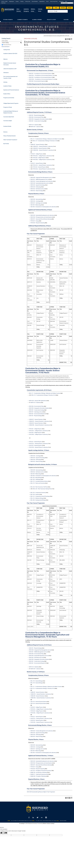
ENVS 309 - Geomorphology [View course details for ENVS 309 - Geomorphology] (36, 198)
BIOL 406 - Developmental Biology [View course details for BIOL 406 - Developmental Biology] (38, 499)
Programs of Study (7, 106)
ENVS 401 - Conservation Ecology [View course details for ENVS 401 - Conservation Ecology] (36, 120)
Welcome (5, 58)
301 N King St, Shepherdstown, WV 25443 (21, 819)
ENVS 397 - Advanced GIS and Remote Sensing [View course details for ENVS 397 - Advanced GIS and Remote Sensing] (40, 218)
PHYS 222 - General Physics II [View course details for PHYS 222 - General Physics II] (39, 166)
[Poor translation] (5, 832)
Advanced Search (5, 45)
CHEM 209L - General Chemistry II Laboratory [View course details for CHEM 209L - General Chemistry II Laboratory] (43, 149)
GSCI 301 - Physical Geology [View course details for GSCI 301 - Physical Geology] (35, 114)
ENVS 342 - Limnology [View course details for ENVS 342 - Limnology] (35, 200)
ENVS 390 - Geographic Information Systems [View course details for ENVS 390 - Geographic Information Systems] (39, 118)
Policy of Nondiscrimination (9, 135)
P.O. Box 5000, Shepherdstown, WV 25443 (46, 819)
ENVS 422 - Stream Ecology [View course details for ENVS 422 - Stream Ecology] (36, 189)
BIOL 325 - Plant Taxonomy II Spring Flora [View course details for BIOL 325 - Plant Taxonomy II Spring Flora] (42, 488)
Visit (56, 7)
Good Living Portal (53, 1)
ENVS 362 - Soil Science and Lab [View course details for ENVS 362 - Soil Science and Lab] (37, 188)
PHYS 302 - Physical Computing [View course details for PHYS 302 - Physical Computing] (37, 222)
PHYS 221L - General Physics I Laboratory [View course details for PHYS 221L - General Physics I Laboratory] (42, 164)
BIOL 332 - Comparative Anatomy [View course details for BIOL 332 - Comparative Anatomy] (38, 491)
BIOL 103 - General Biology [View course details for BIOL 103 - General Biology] (36, 680)
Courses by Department (8, 116)
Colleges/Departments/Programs (10, 102)
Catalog (21, 1)
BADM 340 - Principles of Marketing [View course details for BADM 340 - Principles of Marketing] (38, 775)
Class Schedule (35, 1)
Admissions (6, 71)
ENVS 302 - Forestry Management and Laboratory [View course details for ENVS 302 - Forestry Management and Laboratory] (41, 180)
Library (32, 11)
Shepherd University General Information (9, 63)
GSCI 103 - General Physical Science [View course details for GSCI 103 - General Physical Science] (38, 700)
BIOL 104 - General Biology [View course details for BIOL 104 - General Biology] (36, 682)
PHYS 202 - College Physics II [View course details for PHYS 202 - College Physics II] (39, 156)
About (18, 9)
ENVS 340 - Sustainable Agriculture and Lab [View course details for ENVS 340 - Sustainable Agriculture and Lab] (40, 182)
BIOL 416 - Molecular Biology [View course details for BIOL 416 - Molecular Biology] (36, 497)
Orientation (61, 1)
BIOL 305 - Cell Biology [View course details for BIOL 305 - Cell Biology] (35, 478)
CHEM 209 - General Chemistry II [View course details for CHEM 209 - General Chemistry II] (40, 147)
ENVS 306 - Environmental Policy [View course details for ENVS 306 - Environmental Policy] (36, 116)
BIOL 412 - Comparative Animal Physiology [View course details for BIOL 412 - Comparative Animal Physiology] (40, 495)
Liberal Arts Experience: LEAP (9, 68)
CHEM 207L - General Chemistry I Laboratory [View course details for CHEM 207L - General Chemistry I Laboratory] (43, 145)
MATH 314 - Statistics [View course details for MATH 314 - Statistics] (34, 124)
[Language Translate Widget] (67, 3)
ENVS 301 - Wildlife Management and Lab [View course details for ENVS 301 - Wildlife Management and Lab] (39, 178)
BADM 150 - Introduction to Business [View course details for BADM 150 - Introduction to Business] (38, 771)
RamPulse (3, 2)
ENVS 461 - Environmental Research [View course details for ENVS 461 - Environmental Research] (37, 413)
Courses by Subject (7, 120)
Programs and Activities (8, 97)
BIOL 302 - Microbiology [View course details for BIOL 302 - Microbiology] (35, 476)
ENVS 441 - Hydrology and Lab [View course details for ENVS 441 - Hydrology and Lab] (37, 202)
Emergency (26, 11)
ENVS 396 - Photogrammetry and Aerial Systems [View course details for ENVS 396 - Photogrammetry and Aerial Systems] (41, 216)
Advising (5, 81)
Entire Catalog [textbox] (5, 40)
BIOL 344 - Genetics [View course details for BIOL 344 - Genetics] (34, 493)
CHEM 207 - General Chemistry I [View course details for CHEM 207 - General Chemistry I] (37, 143)
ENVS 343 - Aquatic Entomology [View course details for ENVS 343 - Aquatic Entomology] (37, 184)
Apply (49, 7)
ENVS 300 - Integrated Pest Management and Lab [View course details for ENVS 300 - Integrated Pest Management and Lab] (41, 176)
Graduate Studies (7, 125)
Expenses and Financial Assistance (11, 89)
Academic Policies (7, 85)
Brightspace (11, 1)
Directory (19, 11)
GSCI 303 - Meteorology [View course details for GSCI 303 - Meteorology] (35, 204)
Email (47, 1)
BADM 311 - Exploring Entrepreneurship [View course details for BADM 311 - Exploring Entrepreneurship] (39, 773)
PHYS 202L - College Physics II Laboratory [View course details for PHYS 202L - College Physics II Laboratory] (42, 158)
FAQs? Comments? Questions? (10, 139)
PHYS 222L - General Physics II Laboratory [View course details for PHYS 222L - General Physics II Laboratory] (42, 168)
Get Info (63, 7)
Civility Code (27, 1)
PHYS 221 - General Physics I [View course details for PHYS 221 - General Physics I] (36, 162)
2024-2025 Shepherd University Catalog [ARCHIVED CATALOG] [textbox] (56, 35)
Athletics (33, 9)
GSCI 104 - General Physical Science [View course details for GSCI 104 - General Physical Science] (38, 702)
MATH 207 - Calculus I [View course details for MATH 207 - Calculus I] (36, 125)
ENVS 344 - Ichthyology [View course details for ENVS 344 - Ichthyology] (35, 186)
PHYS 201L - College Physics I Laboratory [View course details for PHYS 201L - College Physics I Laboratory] (42, 155)
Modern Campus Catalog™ (49, 822)
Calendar (40, 9)
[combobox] (57, 35)
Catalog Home (6, 48)
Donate (69, 7)
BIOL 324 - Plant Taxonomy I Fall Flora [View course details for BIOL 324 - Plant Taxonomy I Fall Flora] (39, 486)
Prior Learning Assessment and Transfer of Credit (10, 76)
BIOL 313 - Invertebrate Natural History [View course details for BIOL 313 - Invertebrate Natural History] (39, 480)
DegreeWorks (42, 1)
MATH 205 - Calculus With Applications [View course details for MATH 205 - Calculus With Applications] (37, 399)
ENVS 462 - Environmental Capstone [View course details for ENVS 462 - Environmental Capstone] (37, 80)
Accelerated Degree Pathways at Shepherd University (10, 111)
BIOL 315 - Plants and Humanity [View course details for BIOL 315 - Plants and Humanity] (37, 482)
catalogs (22, 822)
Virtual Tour (39, 12)
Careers (17, 1)
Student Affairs (6, 93)
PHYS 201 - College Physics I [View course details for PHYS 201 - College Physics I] (36, 153)
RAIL (66, 1)
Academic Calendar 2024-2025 (10, 52)
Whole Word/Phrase (7, 43)
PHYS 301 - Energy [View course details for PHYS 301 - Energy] (34, 220)
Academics (26, 9)
